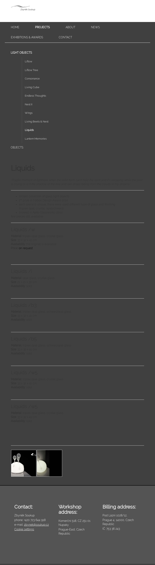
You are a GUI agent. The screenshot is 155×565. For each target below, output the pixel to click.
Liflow (28, 61)
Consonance (32, 78)
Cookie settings (24, 529)
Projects (42, 27)
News (95, 27)
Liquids (29, 130)
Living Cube (32, 87)
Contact (65, 37)
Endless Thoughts (35, 95)
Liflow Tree (31, 70)
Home (15, 27)
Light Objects (21, 52)
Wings (28, 112)
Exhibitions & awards (27, 37)
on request (26, 248)
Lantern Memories (36, 138)
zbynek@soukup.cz (36, 524)
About (70, 27)
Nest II (28, 104)
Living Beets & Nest (36, 121)
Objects (17, 147)
